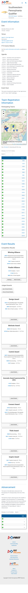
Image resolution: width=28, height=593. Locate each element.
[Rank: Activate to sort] (4, 522)
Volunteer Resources (14, 567)
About (14, 577)
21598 (6, 209)
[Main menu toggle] (22, 2)
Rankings (9, 286)
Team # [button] (5, 157)
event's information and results (12, 49)
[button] (26, 3)
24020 (6, 239)
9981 (6, 175)
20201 (6, 198)
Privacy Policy (14, 580)
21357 (6, 204)
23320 (6, 221)
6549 (6, 166)
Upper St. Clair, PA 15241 (7, 42)
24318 (6, 242)
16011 (6, 186)
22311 (6, 212)
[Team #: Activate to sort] (5, 157)
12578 (6, 178)
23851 (6, 227)
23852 (6, 230)
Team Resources (14, 565)
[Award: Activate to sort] (19, 522)
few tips (6, 147)
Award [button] (14, 522)
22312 (6, 217)
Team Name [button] (12, 157)
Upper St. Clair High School (7, 37)
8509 (6, 169)
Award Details (14, 326)
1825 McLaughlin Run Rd (7, 40)
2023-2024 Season (13, 16)
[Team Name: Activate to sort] (17, 157)
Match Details (17, 286)
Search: (3, 154)
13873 (6, 180)
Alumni (14, 550)
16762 (6, 192)
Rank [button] (4, 522)
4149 (6, 163)
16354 (6, 189)
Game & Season (14, 564)
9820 (6, 172)
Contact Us (14, 578)
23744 (6, 224)
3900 (6, 160)
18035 (6, 195)
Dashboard (13, 553)
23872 (6, 235)
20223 (6, 201)
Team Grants (14, 582)
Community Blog (14, 552)
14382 (6, 183)
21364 (6, 206)
